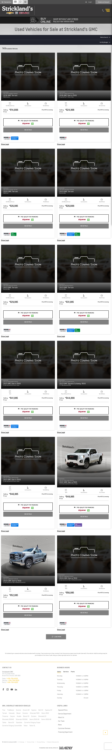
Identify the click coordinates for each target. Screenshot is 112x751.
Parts (73, 671)
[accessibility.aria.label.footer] (66, 748)
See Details (28, 130)
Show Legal (5, 144)
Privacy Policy (41, 742)
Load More (56, 637)
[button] (6, 2)
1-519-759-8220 (12, 678)
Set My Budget (104, 42)
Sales (59, 671)
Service (66, 671)
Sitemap (22, 742)
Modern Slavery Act (53, 742)
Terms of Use (30, 742)
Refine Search (104, 37)
